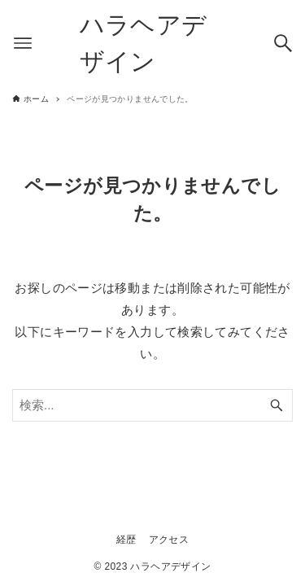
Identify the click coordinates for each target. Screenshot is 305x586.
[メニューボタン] (23, 43)
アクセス (169, 539)
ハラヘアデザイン (143, 43)
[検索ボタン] (283, 43)
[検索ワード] (152, 405)
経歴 (126, 539)
